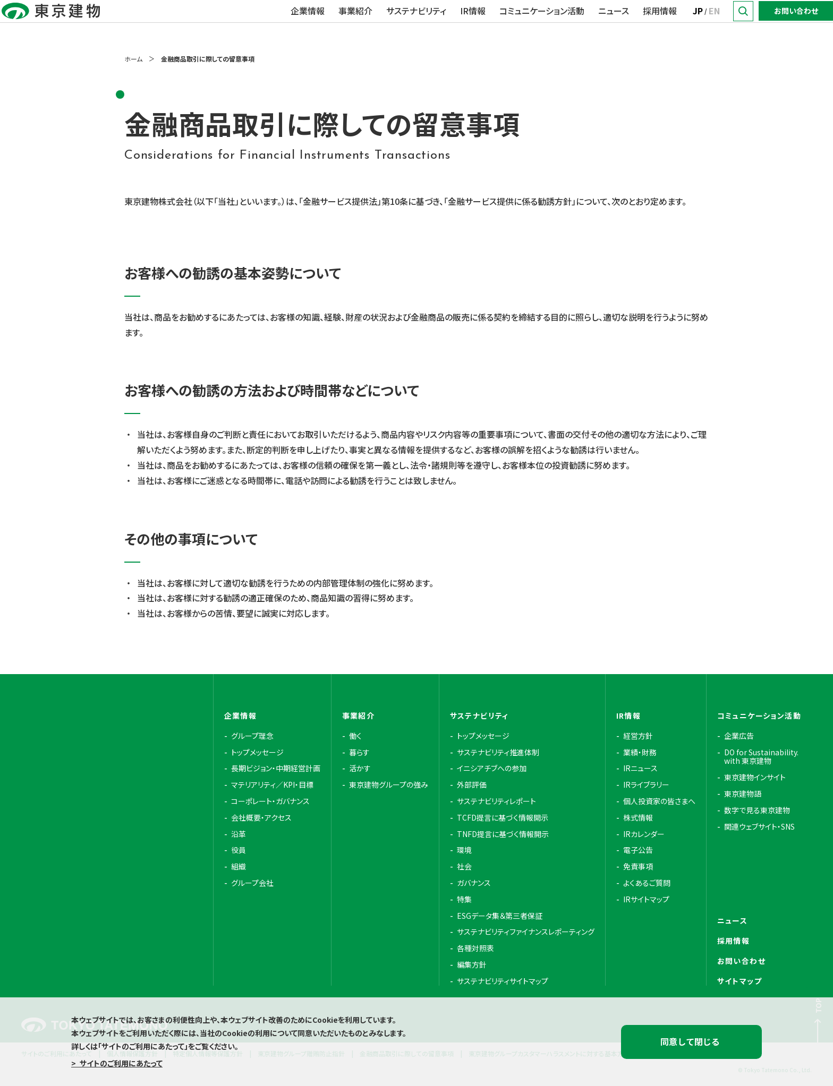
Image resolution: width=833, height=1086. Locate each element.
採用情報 (660, 22)
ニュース (613, 22)
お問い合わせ (796, 23)
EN (714, 22)
